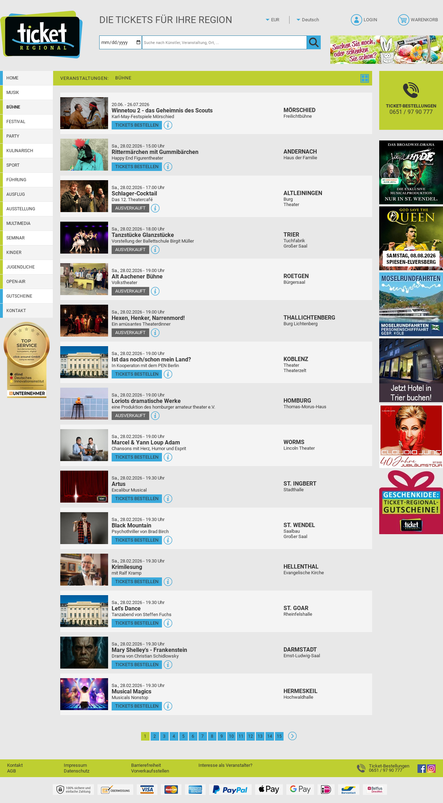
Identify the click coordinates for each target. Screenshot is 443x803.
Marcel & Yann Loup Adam (146, 442)
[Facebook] (421, 771)
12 (250, 736)
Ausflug (15, 194)
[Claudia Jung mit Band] (411, 436)
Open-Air (15, 281)
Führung (16, 179)
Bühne (13, 107)
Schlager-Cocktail (134, 193)
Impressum (75, 765)
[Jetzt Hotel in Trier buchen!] (411, 370)
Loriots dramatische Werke (146, 401)
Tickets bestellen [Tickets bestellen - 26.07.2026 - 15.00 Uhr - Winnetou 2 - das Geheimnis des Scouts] (136, 125)
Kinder (13, 252)
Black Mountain (131, 525)
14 (269, 736)
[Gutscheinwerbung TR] (411, 502)
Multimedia (18, 223)
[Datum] (120, 42)
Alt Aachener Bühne (137, 276)
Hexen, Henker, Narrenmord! (148, 318)
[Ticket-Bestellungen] (411, 106)
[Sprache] (313, 20)
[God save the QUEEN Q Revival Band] (411, 238)
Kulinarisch (19, 150)
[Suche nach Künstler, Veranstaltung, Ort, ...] (224, 42)
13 (260, 736)
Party (12, 136)
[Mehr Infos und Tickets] (84, 113)
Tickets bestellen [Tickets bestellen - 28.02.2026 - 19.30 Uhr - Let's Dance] (136, 623)
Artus (118, 484)
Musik (12, 92)
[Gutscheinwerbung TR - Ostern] (386, 49)
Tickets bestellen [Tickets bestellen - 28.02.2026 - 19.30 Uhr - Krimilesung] (136, 581)
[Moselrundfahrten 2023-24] (411, 304)
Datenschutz (76, 771)
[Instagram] (431, 771)
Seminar (15, 238)
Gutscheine (19, 296)
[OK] (314, 42)
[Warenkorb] (418, 22)
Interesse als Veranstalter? (225, 765)
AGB (11, 771)
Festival (15, 121)
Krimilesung (127, 567)
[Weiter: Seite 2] (292, 738)
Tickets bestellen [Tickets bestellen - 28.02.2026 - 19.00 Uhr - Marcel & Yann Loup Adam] (136, 457)
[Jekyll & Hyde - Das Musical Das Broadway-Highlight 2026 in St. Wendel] (411, 172)
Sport (12, 165)
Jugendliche (20, 267)
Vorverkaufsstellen (150, 771)
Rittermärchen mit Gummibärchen (155, 152)
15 (279, 736)
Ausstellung (20, 208)
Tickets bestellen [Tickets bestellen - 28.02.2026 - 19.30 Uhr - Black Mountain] (136, 540)
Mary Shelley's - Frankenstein (149, 650)
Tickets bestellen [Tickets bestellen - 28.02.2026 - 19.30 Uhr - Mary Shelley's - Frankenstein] (136, 664)
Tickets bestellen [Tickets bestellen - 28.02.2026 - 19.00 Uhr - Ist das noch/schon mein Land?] (136, 374)
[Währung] (282, 20)
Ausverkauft (130, 208)
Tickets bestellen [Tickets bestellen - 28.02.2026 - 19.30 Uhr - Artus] (136, 498)
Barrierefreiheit (146, 765)
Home (12, 78)
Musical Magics (131, 691)
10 (231, 736)
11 (241, 736)
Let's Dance (126, 608)
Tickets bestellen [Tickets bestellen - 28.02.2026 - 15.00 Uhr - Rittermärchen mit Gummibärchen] (136, 166)
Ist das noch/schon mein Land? (151, 359)
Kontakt (16, 310)
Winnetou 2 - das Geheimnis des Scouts (162, 110)
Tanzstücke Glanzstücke (143, 235)
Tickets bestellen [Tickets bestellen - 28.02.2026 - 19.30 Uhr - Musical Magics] (136, 706)
